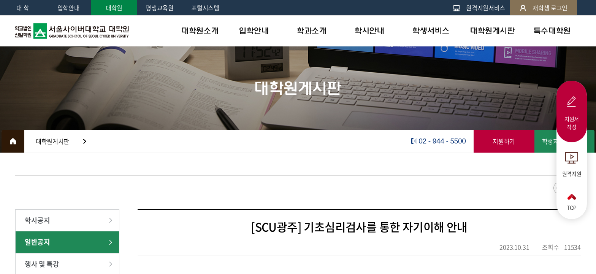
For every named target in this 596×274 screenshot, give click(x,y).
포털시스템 (205, 7)
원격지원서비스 (479, 7)
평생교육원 (159, 7)
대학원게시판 (492, 31)
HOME (13, 141)
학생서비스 (431, 31)
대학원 (114, 7)
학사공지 (37, 220)
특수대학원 (552, 31)
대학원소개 (200, 31)
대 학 (22, 7)
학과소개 (312, 31)
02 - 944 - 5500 (442, 141)
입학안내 (68, 7)
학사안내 (369, 31)
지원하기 (504, 141)
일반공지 (37, 242)
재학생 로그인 (543, 7)
